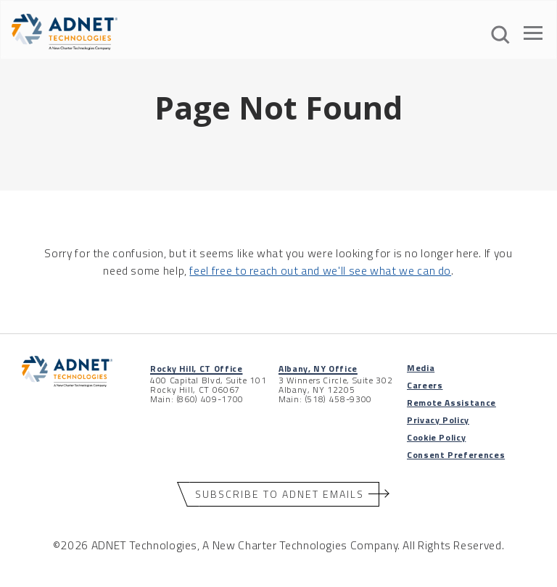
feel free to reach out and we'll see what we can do (320, 270)
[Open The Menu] (533, 35)
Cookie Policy (436, 437)
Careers (424, 385)
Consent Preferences (456, 455)
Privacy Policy (438, 420)
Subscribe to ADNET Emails (279, 493)
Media (420, 368)
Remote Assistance (451, 402)
